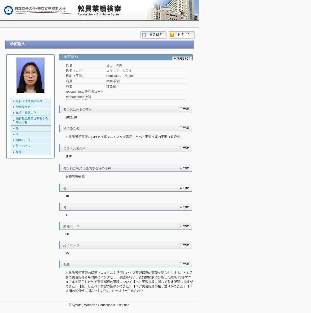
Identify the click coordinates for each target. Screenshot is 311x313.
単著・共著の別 (26, 112)
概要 (19, 151)
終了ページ (23, 145)
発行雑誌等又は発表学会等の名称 (32, 120)
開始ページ (23, 140)
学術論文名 (23, 106)
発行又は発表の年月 (29, 101)
